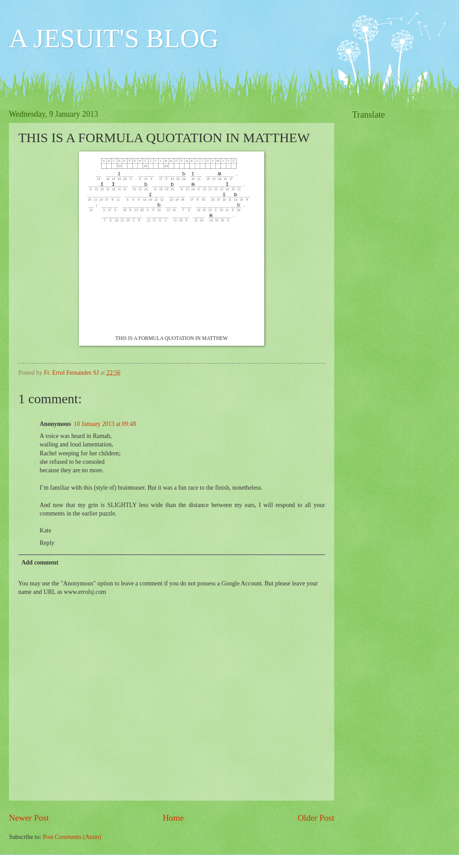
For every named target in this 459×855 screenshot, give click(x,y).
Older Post (316, 817)
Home (173, 817)
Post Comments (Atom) (72, 837)
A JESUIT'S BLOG (114, 38)
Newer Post (29, 817)
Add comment (39, 562)
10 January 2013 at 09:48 (105, 424)
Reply (47, 543)
